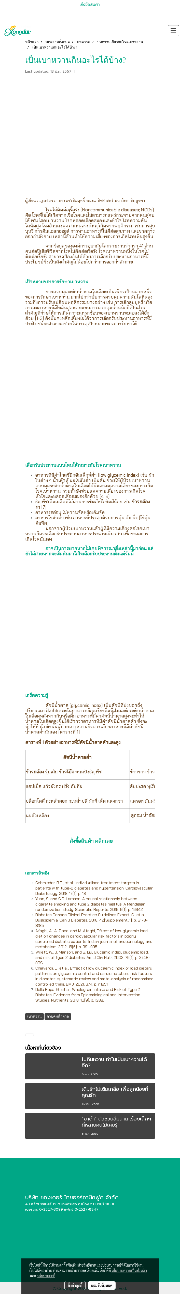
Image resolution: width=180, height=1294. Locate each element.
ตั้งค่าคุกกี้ (75, 1285)
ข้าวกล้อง (141, 502)
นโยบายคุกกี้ (46, 1275)
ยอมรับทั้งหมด (102, 1285)
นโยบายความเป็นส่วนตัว (129, 1270)
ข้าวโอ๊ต (66, 772)
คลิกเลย (104, 841)
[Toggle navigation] (173, 30)
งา (37, 507)
